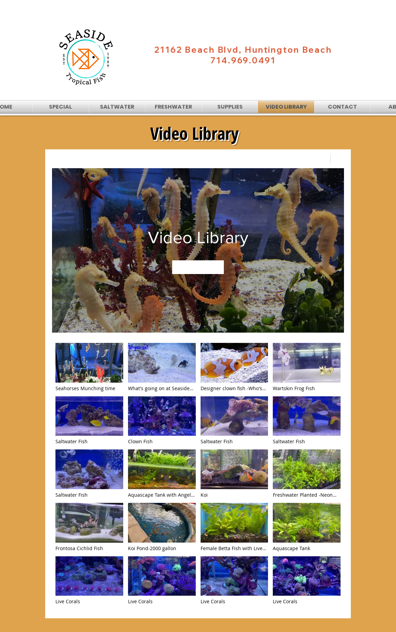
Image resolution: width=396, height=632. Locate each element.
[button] (117, 107)
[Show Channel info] (337, 159)
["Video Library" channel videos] (198, 475)
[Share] (321, 159)
